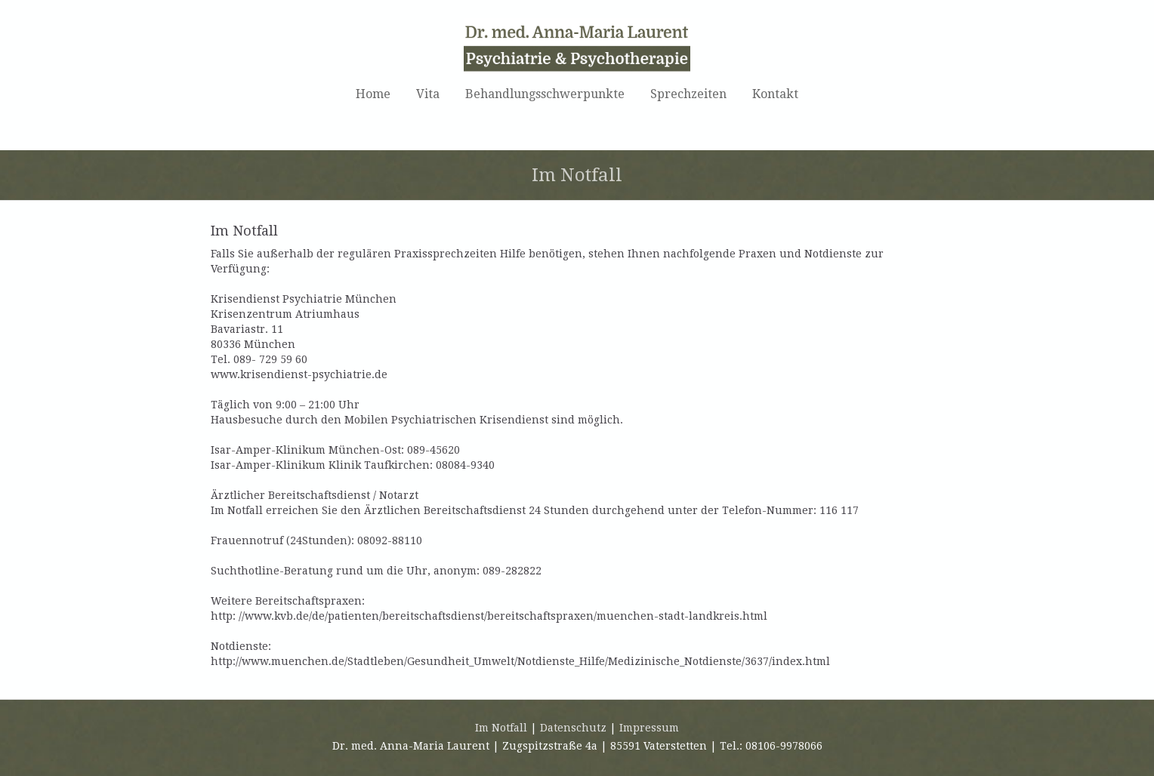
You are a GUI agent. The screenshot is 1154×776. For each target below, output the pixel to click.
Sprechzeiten (688, 94)
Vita (428, 94)
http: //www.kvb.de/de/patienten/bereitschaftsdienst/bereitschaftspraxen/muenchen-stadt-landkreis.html (489, 616)
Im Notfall (501, 728)
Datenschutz (573, 728)
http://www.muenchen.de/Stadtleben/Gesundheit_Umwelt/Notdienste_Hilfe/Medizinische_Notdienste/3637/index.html (520, 661)
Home (373, 94)
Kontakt (775, 94)
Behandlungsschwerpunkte (545, 94)
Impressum (649, 728)
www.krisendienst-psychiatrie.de (299, 374)
